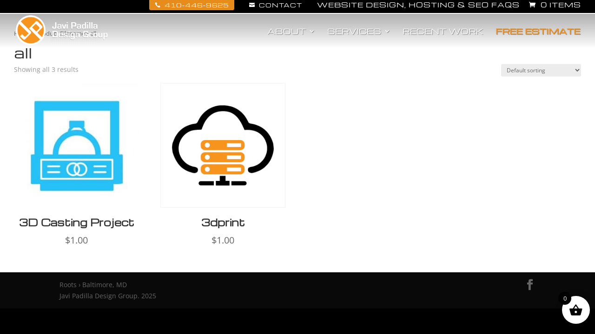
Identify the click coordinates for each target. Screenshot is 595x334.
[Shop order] (541, 70)
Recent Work (443, 32)
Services (354, 32)
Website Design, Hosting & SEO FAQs (418, 5)
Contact (275, 5)
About (286, 32)
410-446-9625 (192, 5)
